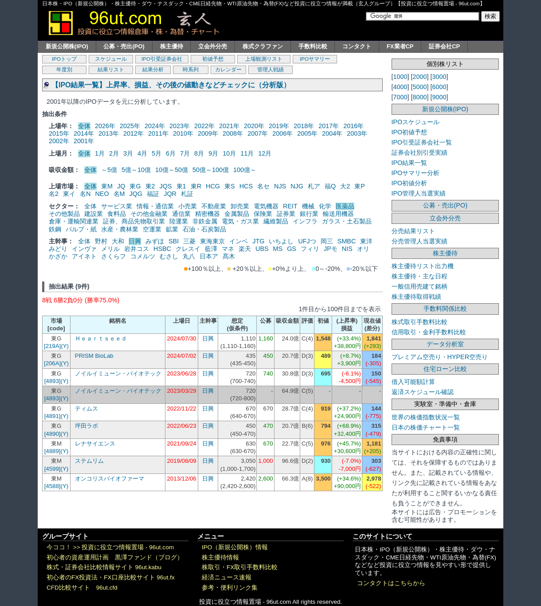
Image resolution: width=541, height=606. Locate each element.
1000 (400, 76)
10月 (229, 153)
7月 (185, 153)
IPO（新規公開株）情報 (235, 547)
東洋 (366, 241)
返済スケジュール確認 (423, 391)
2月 (114, 153)
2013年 (108, 133)
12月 (264, 153)
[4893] (52, 381)
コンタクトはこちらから (391, 583)
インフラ (305, 221)
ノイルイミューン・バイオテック (118, 373)
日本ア (209, 256)
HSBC (162, 248)
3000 (439, 76)
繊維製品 (275, 221)
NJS (280, 186)
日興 (135, 241)
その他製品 (64, 213)
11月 (247, 153)
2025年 (130, 125)
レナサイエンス (95, 443)
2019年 (279, 125)
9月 (213, 153)
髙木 (229, 256)
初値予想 (212, 59)
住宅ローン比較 (445, 368)
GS (291, 248)
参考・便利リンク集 (230, 587)
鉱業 (172, 229)
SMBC (346, 241)
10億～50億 (171, 169)
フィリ (310, 248)
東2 (150, 186)
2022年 (204, 125)
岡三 (327, 241)
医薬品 (345, 206)
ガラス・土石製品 (347, 221)
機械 (308, 206)
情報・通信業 (155, 206)
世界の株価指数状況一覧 (426, 417)
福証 (153, 193)
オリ (363, 248)
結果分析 (153, 69)
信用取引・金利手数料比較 (429, 332)
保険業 (263, 213)
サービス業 (116, 206)
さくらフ (113, 256)
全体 (84, 125)
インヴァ (84, 248)
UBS (262, 248)
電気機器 (266, 206)
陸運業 (178, 221)
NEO (102, 193)
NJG (296, 186)
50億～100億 (210, 169)
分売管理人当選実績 (419, 241)
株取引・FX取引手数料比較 (240, 567)
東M (107, 186)
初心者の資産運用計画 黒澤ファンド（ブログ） (115, 557)
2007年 (257, 133)
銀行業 (309, 213)
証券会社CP (444, 46)
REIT (290, 206)
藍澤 (211, 248)
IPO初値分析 (409, 183)
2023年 (179, 125)
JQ (121, 186)
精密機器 (207, 213)
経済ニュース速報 (226, 577)
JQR (170, 193)
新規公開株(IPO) (67, 46)
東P (359, 186)
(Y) (65, 346)
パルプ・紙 (81, 229)
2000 (420, 76)
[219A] (52, 346)
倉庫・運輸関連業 (73, 221)
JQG (136, 193)
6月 (171, 153)
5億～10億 (136, 169)
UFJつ (307, 241)
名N (85, 193)
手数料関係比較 (445, 308)
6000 (439, 86)
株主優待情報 (220, 557)
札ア (314, 186)
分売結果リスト (413, 231)
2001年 (84, 141)
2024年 (155, 125)
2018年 (304, 125)
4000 (400, 86)
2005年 (307, 133)
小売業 (187, 206)
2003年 (357, 133)
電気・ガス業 (240, 221)
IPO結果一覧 (409, 162)
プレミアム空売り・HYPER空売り (440, 356)
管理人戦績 (270, 69)
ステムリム (89, 460)
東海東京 (212, 241)
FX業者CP (400, 46)
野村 (101, 241)
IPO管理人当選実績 (419, 193)
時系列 (191, 69)
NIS (347, 248)
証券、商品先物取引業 (134, 221)
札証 (187, 193)
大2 (345, 186)
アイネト (84, 256)
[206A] (52, 363)
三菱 (189, 241)
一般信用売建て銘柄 (419, 286)
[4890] (52, 433)
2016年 (353, 125)
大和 (118, 241)
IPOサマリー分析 (416, 172)
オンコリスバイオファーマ (109, 478)
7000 (400, 97)
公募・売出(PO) (123, 46)
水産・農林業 (119, 229)
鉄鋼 (55, 229)
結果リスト (111, 69)
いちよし (281, 241)
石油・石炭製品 (204, 229)
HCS (246, 186)
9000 (439, 97)
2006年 (282, 133)
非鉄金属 (204, 221)
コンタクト (356, 46)
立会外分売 (212, 46)
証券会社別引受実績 (419, 152)
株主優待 (171, 46)
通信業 (181, 213)
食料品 (116, 213)
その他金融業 (149, 213)
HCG (213, 186)
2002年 (59, 141)
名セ (263, 186)
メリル (110, 248)
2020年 (254, 125)
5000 (420, 86)
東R (196, 186)
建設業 (93, 213)
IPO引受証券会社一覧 (422, 142)
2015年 (59, 133)
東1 (181, 186)
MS (278, 248)
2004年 (332, 133)
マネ (228, 248)
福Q (330, 186)
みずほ (154, 241)
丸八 (189, 256)
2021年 (229, 125)
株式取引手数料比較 (419, 321)
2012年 (133, 133)
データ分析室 (445, 344)
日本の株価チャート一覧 (426, 427)
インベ (238, 241)
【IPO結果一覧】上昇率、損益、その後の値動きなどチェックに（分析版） (170, 85)
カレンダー (228, 69)
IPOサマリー (315, 59)
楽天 (245, 248)
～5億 (109, 169)
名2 (54, 193)
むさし (169, 256)
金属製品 (236, 213)
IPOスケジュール (416, 121)
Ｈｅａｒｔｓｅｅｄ (101, 338)
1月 (100, 153)
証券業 (286, 213)
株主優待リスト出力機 (423, 266)
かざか (58, 256)
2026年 (105, 125)
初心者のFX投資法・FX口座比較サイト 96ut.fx (111, 577)
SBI (174, 241)
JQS (166, 186)
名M (119, 193)
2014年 (84, 133)
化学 (325, 206)
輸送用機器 (338, 213)
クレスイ (188, 248)
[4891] (52, 416)
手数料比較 (312, 46)
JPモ (330, 248)
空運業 (152, 229)
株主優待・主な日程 (419, 276)
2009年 (208, 133)
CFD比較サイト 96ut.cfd (82, 587)
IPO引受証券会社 (161, 59)
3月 (128, 153)
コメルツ (142, 256)
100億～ (244, 169)
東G (135, 186)
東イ (69, 193)
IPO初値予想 (409, 132)
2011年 (158, 133)
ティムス (86, 408)
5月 (156, 153)
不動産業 (213, 206)
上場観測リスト (263, 59)
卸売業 (240, 206)
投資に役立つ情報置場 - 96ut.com (128, 547)
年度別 (64, 69)
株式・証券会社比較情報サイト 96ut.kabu (104, 567)
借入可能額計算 (413, 381)
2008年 (233, 133)
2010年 (183, 133)
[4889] (52, 451)
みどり (58, 248)
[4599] (52, 468)
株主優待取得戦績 (416, 296)
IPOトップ (64, 59)
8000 (420, 97)
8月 (199, 153)
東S (229, 186)
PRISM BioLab (94, 355)
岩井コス (136, 248)
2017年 (328, 125)
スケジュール (111, 59)
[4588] (52, 486)
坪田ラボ (86, 425)
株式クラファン (263, 46)
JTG (258, 241)
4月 (142, 153)
